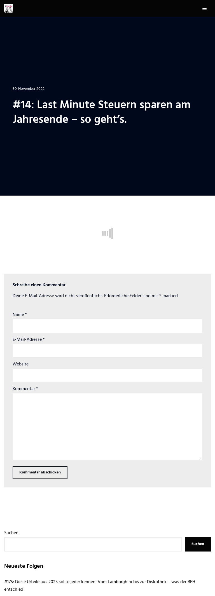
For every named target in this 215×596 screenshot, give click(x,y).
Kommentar (25, 389)
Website (21, 364)
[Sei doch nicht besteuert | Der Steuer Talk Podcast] (8, 8)
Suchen (11, 533)
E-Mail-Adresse (29, 339)
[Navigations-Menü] (204, 8)
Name (20, 314)
